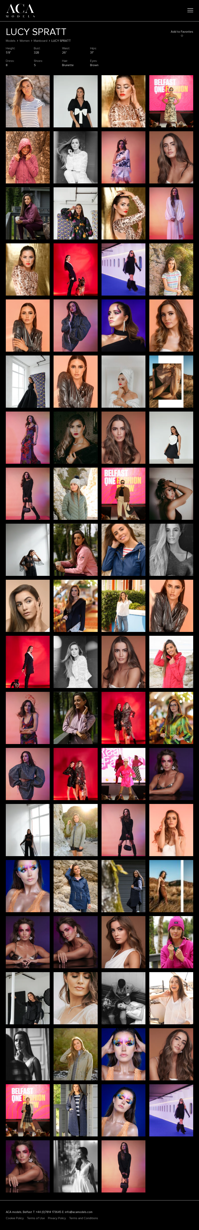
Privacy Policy (57, 1218)
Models (10, 41)
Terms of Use (36, 1218)
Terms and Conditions (83, 1218)
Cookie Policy (15, 1218)
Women (25, 41)
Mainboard (40, 41)
